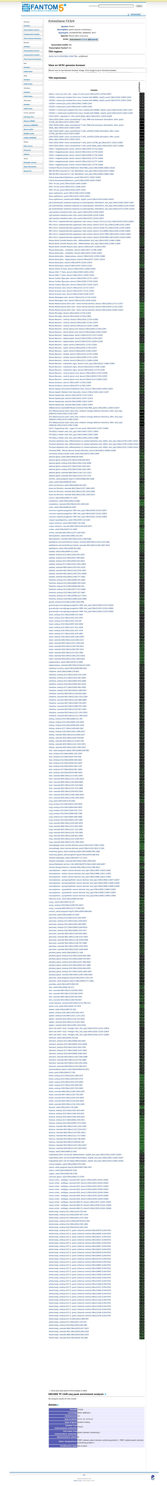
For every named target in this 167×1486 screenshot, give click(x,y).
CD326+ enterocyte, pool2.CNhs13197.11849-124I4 (70, 107)
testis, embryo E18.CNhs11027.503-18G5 (66, 1088)
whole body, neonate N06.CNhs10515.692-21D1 (69, 1335)
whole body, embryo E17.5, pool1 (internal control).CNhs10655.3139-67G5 (80, 1256)
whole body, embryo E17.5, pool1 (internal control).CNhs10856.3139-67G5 (80, 1268)
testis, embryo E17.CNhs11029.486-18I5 (65, 1085)
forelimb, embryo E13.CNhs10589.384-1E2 (66, 586)
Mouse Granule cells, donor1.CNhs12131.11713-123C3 (71, 288)
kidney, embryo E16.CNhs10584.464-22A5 (66, 725)
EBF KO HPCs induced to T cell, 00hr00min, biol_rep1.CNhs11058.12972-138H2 (81, 171)
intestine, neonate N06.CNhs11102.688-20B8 (68, 700)
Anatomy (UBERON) (31, 125)
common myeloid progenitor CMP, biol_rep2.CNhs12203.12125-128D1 (78, 514)
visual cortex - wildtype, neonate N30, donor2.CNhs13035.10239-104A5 (79, 1196)
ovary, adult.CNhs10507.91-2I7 (62, 902)
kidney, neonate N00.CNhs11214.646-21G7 (67, 735)
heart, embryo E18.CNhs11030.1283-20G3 (66, 637)
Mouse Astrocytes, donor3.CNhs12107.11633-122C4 (70, 266)
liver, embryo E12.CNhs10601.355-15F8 (65, 754)
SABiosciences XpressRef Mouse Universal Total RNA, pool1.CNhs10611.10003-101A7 (84, 408)
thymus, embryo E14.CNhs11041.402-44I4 (66, 1110)
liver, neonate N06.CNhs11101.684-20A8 (66, 782)
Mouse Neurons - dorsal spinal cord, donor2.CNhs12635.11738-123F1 (77, 329)
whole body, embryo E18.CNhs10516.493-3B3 (68, 1325)
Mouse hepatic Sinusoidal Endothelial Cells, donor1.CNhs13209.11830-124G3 (81, 389)
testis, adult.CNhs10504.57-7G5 (62, 1072)
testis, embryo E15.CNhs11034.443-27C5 (66, 1079)
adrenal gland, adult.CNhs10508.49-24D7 (66, 457)
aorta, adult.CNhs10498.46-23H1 (62, 482)
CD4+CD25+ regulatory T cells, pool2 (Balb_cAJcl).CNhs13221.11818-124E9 (80, 116)
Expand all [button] (27, 171)
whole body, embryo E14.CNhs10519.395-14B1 (68, 1224)
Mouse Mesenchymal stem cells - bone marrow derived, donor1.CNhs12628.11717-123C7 (86, 304)
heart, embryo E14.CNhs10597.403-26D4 (66, 624)
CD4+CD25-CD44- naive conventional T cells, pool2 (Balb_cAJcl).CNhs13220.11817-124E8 (86, 146)
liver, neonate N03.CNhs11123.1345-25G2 (66, 779)
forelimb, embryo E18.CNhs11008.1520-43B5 (68, 599)
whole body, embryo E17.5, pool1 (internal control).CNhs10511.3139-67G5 (80, 1237)
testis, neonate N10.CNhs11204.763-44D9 (66, 1098)
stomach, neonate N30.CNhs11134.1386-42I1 (68, 1066)
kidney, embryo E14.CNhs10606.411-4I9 (65, 719)
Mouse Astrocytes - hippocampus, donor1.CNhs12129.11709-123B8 (77, 256)
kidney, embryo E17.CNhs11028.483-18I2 (66, 728)
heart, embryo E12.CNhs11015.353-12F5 (66, 618)
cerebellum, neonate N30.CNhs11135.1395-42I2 (69, 504)
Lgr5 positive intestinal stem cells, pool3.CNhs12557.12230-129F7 (76, 218)
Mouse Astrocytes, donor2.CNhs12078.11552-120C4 (70, 263)
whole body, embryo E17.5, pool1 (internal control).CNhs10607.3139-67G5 (80, 1246)
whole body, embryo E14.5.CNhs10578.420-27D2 (69, 1221)
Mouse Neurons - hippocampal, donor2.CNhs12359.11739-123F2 (75, 338)
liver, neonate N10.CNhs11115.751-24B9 (66, 788)
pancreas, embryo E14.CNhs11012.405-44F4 (67, 918)
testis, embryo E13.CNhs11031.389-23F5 (66, 1076)
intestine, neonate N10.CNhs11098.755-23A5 (68, 706)
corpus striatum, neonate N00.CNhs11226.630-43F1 (70, 526)
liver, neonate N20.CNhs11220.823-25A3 (66, 791)
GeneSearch (93, 6)
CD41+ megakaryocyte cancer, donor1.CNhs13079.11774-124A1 (76, 149)
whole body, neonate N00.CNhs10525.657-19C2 (69, 1328)
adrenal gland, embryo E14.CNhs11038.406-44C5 (69, 460)
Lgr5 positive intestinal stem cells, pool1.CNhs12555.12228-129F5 (76, 212)
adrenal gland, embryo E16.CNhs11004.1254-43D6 (70, 463)
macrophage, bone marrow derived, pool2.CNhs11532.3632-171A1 (76, 848)
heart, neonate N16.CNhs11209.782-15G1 (66, 649)
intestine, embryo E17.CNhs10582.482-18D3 (67, 687)
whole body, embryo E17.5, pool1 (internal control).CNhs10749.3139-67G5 (80, 1262)
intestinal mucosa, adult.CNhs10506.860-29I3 (68, 668)
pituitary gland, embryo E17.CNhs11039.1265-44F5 (70, 971)
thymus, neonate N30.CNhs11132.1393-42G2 (68, 1148)
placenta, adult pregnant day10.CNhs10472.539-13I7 (71, 978)
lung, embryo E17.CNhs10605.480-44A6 (65, 817)
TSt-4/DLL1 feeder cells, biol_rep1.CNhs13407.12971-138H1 (74, 431)
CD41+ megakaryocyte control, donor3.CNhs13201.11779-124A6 (76, 165)
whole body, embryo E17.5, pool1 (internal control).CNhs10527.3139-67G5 (80, 1240)
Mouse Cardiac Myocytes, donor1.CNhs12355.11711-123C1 (73, 278)
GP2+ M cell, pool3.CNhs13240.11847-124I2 (67, 190)
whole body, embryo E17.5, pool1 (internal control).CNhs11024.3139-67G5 (80, 1278)
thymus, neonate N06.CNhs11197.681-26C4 (67, 1132)
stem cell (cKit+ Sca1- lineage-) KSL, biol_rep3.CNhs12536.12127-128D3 (79, 1035)
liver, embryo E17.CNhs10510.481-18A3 (65, 769)
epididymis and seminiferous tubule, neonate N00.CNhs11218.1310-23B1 (79, 542)
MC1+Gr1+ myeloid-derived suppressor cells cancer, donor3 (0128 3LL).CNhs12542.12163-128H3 (89, 228)
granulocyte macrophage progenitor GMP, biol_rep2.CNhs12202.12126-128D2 (81, 608)
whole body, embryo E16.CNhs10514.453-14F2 (68, 1227)
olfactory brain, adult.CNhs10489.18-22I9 (66, 899)
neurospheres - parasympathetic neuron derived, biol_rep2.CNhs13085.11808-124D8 (84, 883)
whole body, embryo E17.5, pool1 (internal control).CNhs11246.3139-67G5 (80, 1312)
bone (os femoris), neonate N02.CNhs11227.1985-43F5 (72, 488)
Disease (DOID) (29, 121)
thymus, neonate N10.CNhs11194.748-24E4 (67, 1139)
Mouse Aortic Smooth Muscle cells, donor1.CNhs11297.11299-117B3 (77, 247)
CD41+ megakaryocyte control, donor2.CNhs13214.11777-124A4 (76, 161)
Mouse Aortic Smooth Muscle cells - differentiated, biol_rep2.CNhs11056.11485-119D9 (84, 244)
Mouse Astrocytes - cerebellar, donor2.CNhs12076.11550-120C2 (75, 253)
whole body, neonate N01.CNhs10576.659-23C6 (69, 1331)
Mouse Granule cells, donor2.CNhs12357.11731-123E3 (71, 291)
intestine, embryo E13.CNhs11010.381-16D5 (67, 678)
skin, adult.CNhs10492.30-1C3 (61, 987)
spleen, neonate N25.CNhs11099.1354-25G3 (67, 1025)
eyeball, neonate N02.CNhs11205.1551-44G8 (68, 574)
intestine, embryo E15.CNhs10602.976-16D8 (67, 681)
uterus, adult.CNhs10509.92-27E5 (63, 1170)
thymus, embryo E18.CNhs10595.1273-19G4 (67, 1123)
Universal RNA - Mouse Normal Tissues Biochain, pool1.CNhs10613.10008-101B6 (82, 450)
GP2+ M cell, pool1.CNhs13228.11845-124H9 (68, 184)
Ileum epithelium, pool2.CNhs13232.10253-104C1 (69, 196)
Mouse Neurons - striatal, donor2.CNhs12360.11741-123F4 (73, 357)
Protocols (27, 150)
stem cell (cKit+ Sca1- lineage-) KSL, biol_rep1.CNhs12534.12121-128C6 (79, 1028)
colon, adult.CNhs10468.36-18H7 (62, 507)
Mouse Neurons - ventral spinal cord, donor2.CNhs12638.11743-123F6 (78, 376)
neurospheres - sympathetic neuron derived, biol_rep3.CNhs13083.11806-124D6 (82, 896)
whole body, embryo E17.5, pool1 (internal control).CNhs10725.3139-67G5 (80, 1259)
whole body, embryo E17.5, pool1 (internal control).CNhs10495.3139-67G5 (80, 1234)
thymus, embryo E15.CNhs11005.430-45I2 (66, 1113)
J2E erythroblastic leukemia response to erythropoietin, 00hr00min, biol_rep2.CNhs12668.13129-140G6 (92, 206)
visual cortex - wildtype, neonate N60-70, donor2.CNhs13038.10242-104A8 (80, 1205)
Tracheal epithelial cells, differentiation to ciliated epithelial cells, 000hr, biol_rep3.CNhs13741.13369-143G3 (93, 447)
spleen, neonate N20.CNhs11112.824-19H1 (67, 1022)
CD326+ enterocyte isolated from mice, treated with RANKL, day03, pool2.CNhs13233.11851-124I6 (90, 100)
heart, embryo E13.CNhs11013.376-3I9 (65, 621)
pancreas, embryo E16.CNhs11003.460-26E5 (67, 924)
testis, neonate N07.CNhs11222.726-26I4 (66, 1095)
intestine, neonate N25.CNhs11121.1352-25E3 (68, 713)
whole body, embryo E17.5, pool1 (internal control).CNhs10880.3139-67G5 (80, 1271)
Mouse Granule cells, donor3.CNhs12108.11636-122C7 (71, 294)
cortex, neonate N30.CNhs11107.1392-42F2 (67, 533)
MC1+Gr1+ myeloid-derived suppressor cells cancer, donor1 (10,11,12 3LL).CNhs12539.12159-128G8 (91, 221)
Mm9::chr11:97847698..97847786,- (63, 56)
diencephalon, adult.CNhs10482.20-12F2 (66, 536)
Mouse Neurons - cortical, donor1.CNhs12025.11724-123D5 (73, 319)
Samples (27, 26)
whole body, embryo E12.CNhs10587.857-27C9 (68, 1215)
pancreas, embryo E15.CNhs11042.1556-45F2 (68, 921)
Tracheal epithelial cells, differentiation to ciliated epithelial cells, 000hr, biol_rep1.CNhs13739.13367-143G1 (93, 441)
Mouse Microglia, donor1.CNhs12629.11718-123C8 (70, 313)
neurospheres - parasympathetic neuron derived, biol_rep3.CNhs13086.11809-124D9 (84, 886)
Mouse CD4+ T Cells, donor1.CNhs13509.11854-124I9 (71, 272)
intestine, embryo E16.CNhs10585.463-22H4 (67, 684)
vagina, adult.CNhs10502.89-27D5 (63, 1174)
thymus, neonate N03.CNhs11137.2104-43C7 (68, 1129)
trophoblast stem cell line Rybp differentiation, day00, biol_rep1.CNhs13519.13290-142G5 (86, 1161)
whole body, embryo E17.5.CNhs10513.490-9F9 (68, 1319)
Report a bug (78, 1480)
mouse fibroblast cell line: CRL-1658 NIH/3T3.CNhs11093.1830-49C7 (77, 864)
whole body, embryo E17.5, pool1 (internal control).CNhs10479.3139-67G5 (80, 1230)
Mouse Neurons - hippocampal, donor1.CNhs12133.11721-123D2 (76, 335)
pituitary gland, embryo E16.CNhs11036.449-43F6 (70, 968)
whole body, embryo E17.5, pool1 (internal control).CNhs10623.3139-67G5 (80, 1249)
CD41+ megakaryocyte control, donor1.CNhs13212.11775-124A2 (76, 158)
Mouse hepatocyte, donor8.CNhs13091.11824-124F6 (71, 405)
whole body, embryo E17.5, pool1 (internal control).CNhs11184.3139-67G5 (80, 1303)
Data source (28, 146)
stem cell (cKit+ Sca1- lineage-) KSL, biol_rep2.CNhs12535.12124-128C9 (79, 1031)
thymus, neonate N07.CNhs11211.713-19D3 (67, 1136)
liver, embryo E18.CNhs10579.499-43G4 (65, 773)
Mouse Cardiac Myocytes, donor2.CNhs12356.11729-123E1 (73, 281)
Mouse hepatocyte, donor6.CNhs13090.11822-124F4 (71, 401)
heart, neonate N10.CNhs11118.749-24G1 (66, 646)
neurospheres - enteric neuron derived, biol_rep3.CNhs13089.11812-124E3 (80, 877)
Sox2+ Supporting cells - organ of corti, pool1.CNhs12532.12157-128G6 (79, 428)
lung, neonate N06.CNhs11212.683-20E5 (66, 826)
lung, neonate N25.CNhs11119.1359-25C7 (66, 839)
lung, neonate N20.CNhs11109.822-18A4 (66, 836)
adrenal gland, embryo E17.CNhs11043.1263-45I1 (69, 466)
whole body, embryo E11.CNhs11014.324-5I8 (67, 1211)
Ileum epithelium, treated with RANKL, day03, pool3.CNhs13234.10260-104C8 (81, 199)
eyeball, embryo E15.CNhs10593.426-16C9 (67, 561)
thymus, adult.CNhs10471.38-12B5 (63, 1107)
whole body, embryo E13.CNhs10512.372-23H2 (68, 1218)
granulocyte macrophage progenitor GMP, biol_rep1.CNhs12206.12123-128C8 (81, 605)
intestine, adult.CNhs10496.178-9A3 (64, 671)
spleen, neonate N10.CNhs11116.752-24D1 (67, 1019)
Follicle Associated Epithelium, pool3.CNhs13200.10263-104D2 (75, 180)
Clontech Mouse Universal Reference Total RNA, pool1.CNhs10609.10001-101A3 (82, 168)
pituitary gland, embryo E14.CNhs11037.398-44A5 (70, 962)
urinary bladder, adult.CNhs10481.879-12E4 (67, 1164)
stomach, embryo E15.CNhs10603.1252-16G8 (68, 1044)
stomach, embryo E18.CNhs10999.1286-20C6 (68, 1053)
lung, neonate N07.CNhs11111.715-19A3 (66, 829)
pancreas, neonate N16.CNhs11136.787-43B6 (68, 943)
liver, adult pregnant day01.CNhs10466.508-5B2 (69, 750)
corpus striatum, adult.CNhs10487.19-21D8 (67, 523)
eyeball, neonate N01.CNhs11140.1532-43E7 (67, 570)
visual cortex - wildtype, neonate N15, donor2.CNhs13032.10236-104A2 (79, 1183)
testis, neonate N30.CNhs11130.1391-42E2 (67, 1104)
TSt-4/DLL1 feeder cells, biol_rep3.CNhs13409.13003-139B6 (74, 438)
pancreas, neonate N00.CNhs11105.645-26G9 (68, 933)
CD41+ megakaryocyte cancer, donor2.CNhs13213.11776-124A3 (76, 152)
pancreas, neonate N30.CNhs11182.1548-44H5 (68, 949)
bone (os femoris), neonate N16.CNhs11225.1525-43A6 (72, 491)
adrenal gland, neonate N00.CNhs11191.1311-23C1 (70, 473)
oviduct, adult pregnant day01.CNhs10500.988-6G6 (70, 911)
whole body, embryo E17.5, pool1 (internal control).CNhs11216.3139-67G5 (80, 1309)
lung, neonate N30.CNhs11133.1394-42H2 (66, 842)
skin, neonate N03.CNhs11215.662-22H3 (66, 993)
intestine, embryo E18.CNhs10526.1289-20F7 (68, 690)
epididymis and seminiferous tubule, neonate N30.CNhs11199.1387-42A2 (79, 545)
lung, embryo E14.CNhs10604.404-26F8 (65, 807)
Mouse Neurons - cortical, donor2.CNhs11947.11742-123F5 (73, 323)
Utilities (26, 154)
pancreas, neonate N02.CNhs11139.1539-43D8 (68, 940)
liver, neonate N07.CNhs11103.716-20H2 (66, 785)
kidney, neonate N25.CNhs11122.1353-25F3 (67, 744)
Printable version (30, 162)
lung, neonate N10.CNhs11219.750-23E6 (66, 833)
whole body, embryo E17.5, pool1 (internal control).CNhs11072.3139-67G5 (80, 1287)
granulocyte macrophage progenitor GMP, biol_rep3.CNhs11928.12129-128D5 (81, 611)
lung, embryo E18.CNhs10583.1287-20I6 (66, 820)
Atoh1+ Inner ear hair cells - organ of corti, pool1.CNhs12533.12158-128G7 (80, 94)
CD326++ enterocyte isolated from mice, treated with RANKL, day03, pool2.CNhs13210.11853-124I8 (91, 113)
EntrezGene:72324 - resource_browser (43, 6)
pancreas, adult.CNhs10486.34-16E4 (64, 915)
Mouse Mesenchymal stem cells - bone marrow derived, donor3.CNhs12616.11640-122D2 (86, 310)
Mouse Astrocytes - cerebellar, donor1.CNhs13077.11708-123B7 (75, 250)
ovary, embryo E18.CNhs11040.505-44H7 (66, 905)
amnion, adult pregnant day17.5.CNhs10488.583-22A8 (71, 479)
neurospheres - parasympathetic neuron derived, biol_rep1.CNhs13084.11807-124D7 (84, 880)
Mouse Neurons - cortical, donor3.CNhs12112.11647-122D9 (73, 326)
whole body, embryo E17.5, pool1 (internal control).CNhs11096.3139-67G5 (80, 1294)
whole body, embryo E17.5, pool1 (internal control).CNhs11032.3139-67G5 (80, 1281)
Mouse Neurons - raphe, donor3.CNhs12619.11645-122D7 (73, 351)
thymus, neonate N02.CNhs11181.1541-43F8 (67, 1126)
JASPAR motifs (29, 133)
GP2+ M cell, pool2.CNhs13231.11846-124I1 (67, 187)
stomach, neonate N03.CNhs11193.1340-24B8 (68, 1057)
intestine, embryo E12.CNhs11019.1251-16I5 (67, 675)
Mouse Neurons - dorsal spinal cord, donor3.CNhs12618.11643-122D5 (78, 332)
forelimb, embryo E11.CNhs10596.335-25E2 (67, 580)
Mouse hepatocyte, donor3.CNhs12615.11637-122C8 (71, 398)
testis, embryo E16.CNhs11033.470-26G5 (66, 1082)
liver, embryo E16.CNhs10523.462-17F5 (65, 766)
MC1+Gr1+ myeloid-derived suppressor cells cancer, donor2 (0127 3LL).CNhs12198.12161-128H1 (89, 225)
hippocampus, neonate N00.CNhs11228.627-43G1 (70, 665)
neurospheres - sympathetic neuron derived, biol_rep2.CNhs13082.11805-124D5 (82, 892)
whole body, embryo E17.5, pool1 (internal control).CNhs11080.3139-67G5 (80, 1290)
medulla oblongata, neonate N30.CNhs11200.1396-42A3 (72, 861)
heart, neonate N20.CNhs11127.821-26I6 (66, 653)
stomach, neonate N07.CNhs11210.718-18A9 (67, 1060)
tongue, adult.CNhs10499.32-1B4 (63, 1151)
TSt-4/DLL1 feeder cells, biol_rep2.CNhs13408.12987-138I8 (73, 435)
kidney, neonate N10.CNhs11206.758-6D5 (66, 738)
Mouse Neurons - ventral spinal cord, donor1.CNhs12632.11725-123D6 (78, 373)
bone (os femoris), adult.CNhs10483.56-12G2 (68, 485)
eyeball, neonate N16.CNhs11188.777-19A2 (67, 577)
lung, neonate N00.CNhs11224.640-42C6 (66, 823)
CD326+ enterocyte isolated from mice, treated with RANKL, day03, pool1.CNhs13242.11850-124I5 (90, 97)
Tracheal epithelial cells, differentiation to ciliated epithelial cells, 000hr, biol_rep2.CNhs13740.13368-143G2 (93, 444)
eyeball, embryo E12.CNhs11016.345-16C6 (67, 555)
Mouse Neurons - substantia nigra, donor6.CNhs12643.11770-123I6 (77, 370)
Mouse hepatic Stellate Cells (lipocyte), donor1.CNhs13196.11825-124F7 (79, 392)
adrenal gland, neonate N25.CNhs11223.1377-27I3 (70, 476)
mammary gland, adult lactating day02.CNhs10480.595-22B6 (74, 851)
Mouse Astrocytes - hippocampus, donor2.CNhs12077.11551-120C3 (77, 259)
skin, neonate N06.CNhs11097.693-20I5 (65, 997)
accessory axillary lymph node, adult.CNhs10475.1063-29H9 (74, 454)
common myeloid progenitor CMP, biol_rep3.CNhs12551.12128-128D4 (78, 517)
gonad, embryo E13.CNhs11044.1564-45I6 (66, 602)
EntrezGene (136, 14)
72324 (84, 39)
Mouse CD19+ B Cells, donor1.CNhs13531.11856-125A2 (72, 269)
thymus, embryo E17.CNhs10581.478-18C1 (67, 1120)
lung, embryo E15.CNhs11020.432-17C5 (65, 810)
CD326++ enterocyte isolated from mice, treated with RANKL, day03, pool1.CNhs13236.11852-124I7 (91, 110)
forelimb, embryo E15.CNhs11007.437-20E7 (67, 593)
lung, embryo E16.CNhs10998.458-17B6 (65, 814)
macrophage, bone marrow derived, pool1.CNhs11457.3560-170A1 (76, 845)
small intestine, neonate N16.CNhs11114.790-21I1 (70, 1003)
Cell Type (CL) (29, 117)
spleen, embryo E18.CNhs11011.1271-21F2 (67, 1016)
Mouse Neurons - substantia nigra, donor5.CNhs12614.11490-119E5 (77, 367)
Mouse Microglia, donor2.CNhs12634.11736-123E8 (70, 316)
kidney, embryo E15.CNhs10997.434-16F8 (66, 722)
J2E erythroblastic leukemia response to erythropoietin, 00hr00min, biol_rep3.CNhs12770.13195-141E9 (91, 209)
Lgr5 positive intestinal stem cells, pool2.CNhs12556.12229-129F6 (76, 215)
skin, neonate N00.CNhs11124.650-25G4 (66, 990)
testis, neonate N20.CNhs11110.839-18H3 (66, 1101)
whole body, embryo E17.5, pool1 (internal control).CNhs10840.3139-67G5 (80, 1265)
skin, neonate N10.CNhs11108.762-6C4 (65, 1000)
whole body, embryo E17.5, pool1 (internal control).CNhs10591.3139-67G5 (80, 1243)
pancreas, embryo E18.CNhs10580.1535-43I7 (68, 930)
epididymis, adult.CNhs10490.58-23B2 (65, 548)
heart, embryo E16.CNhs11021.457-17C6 (66, 630)
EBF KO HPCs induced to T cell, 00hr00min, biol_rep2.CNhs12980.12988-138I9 (81, 174)
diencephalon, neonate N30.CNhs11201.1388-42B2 (70, 539)
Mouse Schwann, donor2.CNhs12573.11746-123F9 (70, 386)
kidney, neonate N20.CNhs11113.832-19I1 (66, 741)
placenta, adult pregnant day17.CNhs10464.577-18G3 (71, 981)
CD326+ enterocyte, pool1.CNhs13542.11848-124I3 (70, 103)
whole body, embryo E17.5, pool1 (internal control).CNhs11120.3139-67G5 (80, 1297)
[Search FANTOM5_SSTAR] (116, 6)
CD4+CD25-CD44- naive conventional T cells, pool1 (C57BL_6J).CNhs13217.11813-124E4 (86, 143)
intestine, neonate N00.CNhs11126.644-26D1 (68, 694)
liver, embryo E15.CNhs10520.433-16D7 (65, 763)
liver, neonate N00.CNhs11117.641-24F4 (66, 776)
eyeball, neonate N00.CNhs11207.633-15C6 (67, 567)
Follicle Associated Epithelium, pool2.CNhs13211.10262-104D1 (75, 177)
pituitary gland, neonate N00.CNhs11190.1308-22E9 (70, 975)
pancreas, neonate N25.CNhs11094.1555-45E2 (68, 946)
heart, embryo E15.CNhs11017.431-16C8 (66, 627)
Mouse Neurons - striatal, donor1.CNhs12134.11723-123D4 (73, 354)
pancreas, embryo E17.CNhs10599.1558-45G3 (68, 927)
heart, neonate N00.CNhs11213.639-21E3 (66, 640)
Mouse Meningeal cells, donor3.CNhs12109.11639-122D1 (72, 300)
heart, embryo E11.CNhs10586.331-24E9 (66, 615)
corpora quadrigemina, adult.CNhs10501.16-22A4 (69, 520)
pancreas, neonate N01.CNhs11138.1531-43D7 (68, 937)
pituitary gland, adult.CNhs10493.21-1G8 (66, 952)
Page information (30, 166)
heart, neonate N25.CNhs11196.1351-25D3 (67, 656)
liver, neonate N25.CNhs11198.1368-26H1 (66, 795)
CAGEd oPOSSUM (30, 138)
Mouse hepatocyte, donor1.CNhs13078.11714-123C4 (71, 395)
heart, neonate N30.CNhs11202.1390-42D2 (67, 659)
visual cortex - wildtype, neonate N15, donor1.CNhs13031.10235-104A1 (79, 1180)
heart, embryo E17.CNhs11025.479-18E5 (66, 634)
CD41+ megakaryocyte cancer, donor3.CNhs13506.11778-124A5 (76, 155)
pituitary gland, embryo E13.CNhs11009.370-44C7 (70, 959)
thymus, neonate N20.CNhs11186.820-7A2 (66, 1142)
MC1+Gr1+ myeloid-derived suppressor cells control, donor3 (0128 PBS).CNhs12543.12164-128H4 (90, 237)
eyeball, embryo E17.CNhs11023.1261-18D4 (67, 564)
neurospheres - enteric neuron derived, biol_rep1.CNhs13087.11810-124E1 (80, 870)
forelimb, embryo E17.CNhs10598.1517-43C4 (68, 596)
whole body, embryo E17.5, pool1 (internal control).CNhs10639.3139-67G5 (80, 1252)
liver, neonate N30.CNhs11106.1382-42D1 (66, 798)
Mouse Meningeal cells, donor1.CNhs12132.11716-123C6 (72, 297)
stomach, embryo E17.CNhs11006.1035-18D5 (68, 1050)
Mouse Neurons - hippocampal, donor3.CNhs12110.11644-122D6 (76, 341)
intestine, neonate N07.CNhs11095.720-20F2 (67, 703)
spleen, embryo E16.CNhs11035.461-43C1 (66, 1012)
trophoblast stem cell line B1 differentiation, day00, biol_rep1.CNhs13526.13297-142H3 (85, 1155)
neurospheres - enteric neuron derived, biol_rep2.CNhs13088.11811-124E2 (80, 874)
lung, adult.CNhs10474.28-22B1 (62, 801)
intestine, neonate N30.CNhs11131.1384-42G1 (68, 716)
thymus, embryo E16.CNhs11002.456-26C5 (67, 1117)
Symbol (64, 26)
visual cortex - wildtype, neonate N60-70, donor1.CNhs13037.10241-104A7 (80, 1202)
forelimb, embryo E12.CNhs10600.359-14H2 (67, 583)
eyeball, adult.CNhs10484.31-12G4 (63, 551)
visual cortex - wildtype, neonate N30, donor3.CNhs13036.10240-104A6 (79, 1199)
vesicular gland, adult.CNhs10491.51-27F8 (66, 1177)
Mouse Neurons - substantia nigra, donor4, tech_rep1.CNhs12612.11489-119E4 (82, 364)
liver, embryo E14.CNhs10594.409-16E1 (65, 760)
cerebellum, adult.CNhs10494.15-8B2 (64, 501)
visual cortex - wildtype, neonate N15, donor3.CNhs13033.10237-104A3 (79, 1186)
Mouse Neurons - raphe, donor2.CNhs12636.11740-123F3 (73, 348)
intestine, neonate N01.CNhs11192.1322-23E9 (68, 697)
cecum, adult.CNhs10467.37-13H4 (63, 498)
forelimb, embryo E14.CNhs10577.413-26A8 (67, 589)
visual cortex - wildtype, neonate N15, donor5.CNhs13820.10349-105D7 (79, 1189)
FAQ (84, 1475)
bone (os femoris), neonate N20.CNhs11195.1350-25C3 (72, 495)
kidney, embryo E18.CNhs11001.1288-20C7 (67, 731)
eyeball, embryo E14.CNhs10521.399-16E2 (67, 558)
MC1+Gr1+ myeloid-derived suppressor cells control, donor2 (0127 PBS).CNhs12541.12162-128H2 (90, 234)
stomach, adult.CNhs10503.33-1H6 (63, 1038)
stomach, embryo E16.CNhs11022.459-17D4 (67, 1047)
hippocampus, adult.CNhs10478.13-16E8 (66, 662)
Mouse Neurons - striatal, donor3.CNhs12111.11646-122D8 (73, 360)
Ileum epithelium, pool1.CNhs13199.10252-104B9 (69, 193)
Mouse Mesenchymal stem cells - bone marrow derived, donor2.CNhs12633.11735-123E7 (86, 307)
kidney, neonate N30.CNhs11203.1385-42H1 (67, 747)
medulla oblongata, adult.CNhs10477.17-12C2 (68, 858)
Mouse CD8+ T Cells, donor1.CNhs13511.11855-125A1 (71, 275)
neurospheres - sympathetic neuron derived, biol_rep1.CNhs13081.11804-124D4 (82, 889)
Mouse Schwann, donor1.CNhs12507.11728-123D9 (70, 383)
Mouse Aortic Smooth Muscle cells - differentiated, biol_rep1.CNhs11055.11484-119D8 (84, 240)
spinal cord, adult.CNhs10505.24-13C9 (65, 1006)
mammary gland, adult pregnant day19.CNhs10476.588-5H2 (74, 855)
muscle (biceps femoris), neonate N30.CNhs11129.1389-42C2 (74, 867)
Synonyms (63, 33)
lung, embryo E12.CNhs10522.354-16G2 (65, 804)
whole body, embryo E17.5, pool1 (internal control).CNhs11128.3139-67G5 (80, 1300)
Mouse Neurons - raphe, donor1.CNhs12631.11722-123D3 (73, 345)
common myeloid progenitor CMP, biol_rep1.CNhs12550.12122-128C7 (78, 510)
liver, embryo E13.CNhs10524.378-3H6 (65, 757)
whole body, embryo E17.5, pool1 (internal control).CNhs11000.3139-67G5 (80, 1275)
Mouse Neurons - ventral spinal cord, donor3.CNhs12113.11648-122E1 (78, 379)
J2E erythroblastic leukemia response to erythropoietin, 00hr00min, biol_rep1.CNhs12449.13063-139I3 (91, 203)
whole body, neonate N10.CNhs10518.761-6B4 (68, 1338)
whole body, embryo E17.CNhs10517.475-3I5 (67, 1322)
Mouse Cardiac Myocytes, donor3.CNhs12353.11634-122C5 (73, 285)
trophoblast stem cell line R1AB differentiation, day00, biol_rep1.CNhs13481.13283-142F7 (86, 1158)
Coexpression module (32, 34)
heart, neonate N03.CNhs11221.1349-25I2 (66, 643)
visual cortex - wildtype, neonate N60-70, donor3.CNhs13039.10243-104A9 (80, 1208)
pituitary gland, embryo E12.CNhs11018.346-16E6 (70, 956)
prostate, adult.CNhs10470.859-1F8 (63, 984)
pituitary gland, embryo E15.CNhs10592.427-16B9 (70, 965)
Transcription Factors (31, 30)
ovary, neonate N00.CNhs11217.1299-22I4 (66, 908)
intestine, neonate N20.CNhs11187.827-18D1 (68, 709)
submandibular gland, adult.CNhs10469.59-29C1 (69, 1069)
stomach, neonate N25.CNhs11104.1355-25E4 (68, 1063)
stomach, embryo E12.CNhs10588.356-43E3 (67, 1041)
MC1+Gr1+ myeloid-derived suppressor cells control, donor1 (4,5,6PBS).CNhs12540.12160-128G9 (89, 231)
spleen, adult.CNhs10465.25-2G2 (62, 1009)
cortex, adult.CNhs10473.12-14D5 (63, 529)
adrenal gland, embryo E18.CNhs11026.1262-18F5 (70, 469)
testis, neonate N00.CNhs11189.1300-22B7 (67, 1091)
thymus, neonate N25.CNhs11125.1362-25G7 (68, 1145)
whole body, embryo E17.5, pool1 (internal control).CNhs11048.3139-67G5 (80, 1284)
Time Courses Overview (32, 38)
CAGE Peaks (28, 71)
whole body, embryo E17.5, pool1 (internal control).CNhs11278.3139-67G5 (80, 1316)
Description (62, 30)
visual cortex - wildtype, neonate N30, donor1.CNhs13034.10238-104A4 (79, 1192)
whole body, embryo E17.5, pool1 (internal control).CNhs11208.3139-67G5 (80, 1306)
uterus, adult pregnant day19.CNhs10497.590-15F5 (70, 1167)
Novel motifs (28, 129)
